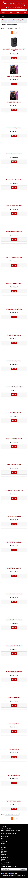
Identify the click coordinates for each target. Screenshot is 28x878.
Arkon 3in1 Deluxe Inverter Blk (14, 568)
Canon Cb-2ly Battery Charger (14, 361)
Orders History (4, 852)
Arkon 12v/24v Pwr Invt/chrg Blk (14, 542)
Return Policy (4, 851)
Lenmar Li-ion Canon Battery (14, 516)
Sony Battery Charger (14, 723)
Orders (10, 12)
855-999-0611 (10, 7)
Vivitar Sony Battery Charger (14, 76)
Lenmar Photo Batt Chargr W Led (14, 620)
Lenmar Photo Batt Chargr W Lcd (14, 594)
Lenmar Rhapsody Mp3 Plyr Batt (14, 438)
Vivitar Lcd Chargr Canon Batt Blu (14, 309)
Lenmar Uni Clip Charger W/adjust (14, 387)
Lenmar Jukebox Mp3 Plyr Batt (14, 464)
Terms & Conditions (5, 862)
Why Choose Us (4, 864)
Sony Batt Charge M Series (14, 697)
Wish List (3, 849)
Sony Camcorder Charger (14, 775)
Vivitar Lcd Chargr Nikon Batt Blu (14, 283)
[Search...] (12, 10)
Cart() (24, 12)
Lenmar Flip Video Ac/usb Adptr (14, 671)
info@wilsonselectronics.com (12, 830)
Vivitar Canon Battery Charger (14, 128)
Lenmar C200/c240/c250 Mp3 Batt (14, 412)
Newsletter (3, 854)
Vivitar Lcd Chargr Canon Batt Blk (14, 231)
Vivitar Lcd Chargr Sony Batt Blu (14, 257)
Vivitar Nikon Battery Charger (14, 102)
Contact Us (3, 840)
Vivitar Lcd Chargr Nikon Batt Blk (14, 205)
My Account (4, 841)
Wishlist (17, 12)
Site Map (3, 859)
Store (5, 21)
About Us (3, 838)
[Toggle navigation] (3, 16)
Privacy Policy (4, 860)
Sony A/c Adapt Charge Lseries (14, 801)
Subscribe (23, 869)
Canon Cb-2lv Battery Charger (14, 335)
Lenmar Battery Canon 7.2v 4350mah (14, 490)
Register (3, 843)
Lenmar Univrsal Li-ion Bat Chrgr (14, 645)
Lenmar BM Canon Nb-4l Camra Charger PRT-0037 (14, 50)
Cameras (9, 21)
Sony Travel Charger (14, 749)
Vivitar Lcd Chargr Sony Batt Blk (14, 179)
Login (3, 12)
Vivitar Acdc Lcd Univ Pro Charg (14, 154)
